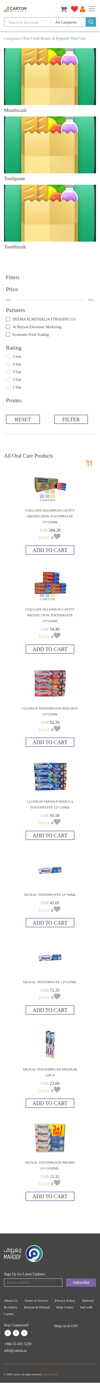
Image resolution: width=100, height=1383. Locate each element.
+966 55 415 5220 (17, 1344)
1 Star (17, 387)
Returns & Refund (36, 1307)
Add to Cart (50, 550)
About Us (10, 1301)
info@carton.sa (15, 1351)
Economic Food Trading (31, 335)
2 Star (17, 380)
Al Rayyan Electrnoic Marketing (37, 327)
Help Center (64, 1307)
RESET (23, 419)
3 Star (17, 372)
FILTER (71, 419)
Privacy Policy (65, 1301)
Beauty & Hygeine (55, 38)
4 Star (17, 364)
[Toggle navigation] (92, 9)
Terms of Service (36, 1301)
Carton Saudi (50, 1374)
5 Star (17, 357)
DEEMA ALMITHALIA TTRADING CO (44, 319)
